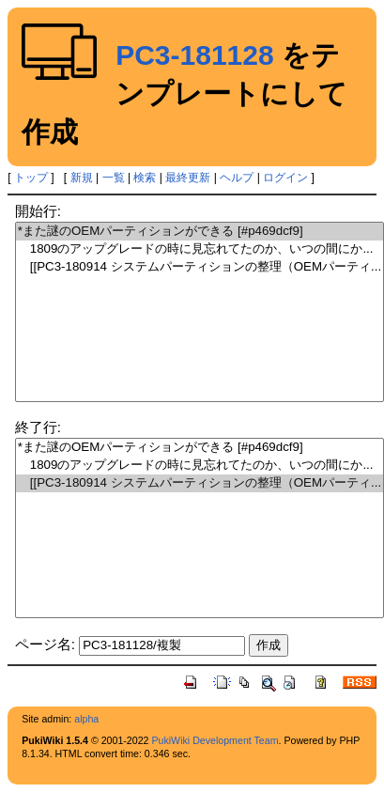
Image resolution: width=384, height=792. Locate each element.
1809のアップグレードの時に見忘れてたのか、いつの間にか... (199, 249)
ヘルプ (236, 177)
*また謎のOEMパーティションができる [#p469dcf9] (199, 232)
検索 (144, 177)
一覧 (113, 177)
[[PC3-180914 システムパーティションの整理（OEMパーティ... (199, 267)
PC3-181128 (194, 54)
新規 (81, 177)
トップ (31, 177)
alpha (86, 718)
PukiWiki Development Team (214, 740)
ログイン (285, 177)
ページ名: (45, 644)
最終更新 (187, 177)
